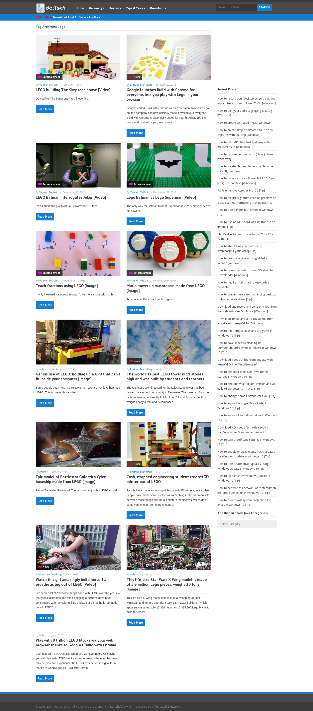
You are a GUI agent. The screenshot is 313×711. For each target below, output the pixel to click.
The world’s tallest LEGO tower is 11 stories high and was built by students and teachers (165, 376)
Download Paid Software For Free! (77, 17)
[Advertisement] (247, 55)
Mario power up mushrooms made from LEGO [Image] (166, 288)
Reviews (115, 8)
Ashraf (43, 369)
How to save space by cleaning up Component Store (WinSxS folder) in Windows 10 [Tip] (246, 347)
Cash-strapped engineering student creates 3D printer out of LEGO (168, 479)
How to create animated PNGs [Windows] (244, 122)
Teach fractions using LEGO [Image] (67, 285)
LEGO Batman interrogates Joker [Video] (71, 197)
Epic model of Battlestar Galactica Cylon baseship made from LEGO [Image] (71, 479)
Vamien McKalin (48, 84)
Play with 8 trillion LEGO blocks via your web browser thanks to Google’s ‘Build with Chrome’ (76, 643)
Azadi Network (169, 706)
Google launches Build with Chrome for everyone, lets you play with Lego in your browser (162, 94)
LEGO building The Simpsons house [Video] (73, 89)
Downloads (158, 8)
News (137, 77)
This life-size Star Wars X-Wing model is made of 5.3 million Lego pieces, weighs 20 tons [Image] (167, 584)
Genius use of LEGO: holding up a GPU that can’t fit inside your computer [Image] (78, 376)
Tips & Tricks (135, 8)
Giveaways (96, 8)
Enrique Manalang (141, 84)
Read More (45, 109)
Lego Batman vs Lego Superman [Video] (161, 197)
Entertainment (51, 77)
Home (80, 8)
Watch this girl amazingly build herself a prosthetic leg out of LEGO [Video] (71, 582)
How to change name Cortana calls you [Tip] (246, 396)
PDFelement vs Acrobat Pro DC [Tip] (241, 190)
